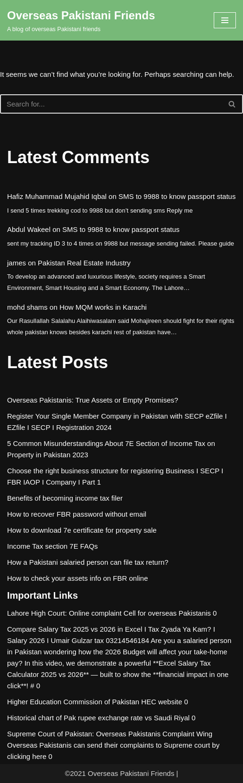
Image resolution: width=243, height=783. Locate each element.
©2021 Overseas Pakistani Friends (119, 773)
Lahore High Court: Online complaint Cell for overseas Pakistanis (109, 613)
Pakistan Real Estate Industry (84, 263)
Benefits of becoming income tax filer (65, 498)
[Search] (111, 104)
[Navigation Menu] (225, 20)
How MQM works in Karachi (103, 307)
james (16, 263)
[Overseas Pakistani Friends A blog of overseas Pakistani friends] (81, 20)
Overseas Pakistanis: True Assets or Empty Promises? (92, 400)
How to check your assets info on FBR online (77, 578)
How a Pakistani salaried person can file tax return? (87, 562)
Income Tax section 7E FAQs (52, 546)
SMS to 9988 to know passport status (176, 196)
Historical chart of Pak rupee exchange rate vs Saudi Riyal (98, 718)
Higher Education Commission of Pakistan (73, 702)
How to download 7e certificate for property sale (82, 530)
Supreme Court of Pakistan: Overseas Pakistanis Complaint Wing (109, 734)
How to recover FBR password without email (76, 514)
